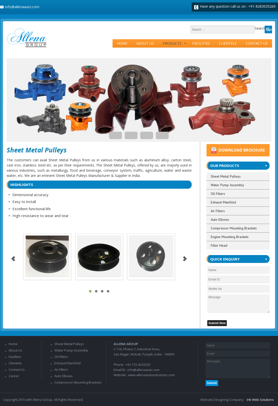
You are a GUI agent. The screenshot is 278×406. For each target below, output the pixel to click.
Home (122, 43)
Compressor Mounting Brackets (234, 228)
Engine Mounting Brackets (230, 237)
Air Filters (218, 211)
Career (14, 376)
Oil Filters (218, 193)
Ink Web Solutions (260, 399)
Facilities (201, 43)
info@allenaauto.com (22, 6)
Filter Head (219, 245)
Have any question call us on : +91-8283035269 (238, 6)
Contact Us (257, 43)
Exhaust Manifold (223, 202)
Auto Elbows (220, 219)
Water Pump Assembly (227, 185)
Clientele (228, 43)
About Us (145, 43)
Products (172, 43)
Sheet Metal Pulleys (226, 176)
